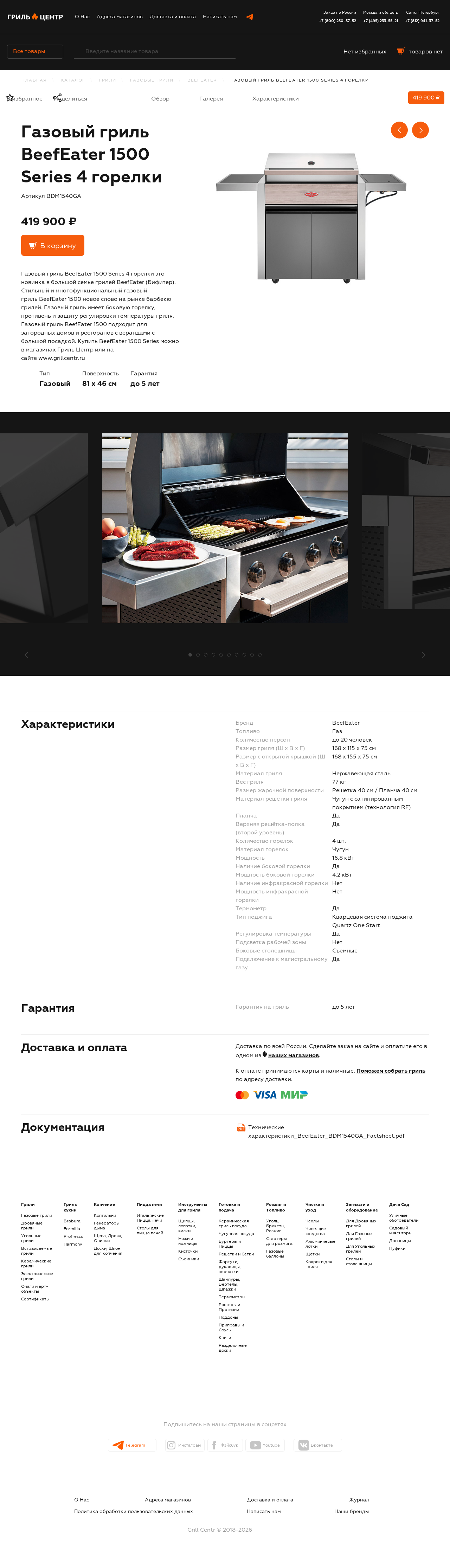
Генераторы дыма (107, 1225)
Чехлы (312, 1221)
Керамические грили (36, 1263)
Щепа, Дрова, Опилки (108, 1238)
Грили (107, 80)
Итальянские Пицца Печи (150, 1218)
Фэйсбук (231, 1445)
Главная (34, 80)
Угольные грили (31, 1238)
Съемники (188, 1259)
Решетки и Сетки (236, 1254)
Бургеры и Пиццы (230, 1244)
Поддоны (228, 1318)
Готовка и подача (229, 1208)
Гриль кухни (70, 1208)
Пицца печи (149, 1205)
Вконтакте (342, 1445)
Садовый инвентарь (400, 1230)
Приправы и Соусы (231, 1327)
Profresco (73, 1237)
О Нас (82, 16)
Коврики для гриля (319, 1264)
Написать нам (220, 16)
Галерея (211, 99)
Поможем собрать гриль (390, 1071)
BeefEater (202, 80)
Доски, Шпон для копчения (108, 1251)
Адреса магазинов (120, 16)
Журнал (226, 1500)
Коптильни (105, 1216)
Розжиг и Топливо (276, 1208)
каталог (73, 80)
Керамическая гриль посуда (234, 1223)
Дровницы (400, 1241)
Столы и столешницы (359, 1261)
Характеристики (275, 99)
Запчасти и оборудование (362, 1208)
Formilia (72, 1229)
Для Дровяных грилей (361, 1223)
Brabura (72, 1221)
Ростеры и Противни (229, 1307)
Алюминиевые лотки (320, 1244)
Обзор (160, 99)
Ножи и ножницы (187, 1241)
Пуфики (397, 1249)
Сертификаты (35, 1299)
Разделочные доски (233, 1348)
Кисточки (188, 1251)
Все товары (35, 51)
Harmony (73, 1244)
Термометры (232, 1297)
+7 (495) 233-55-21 (380, 21)
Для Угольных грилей (360, 1249)
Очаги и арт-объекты (34, 1289)
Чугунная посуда (236, 1234)
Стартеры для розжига (279, 1241)
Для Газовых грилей (359, 1236)
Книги (225, 1338)
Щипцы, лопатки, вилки (187, 1226)
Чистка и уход (315, 1208)
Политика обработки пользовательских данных (317, 1500)
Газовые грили (151, 80)
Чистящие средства (316, 1231)
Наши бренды (365, 1508)
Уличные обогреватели (403, 1218)
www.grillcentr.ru (61, 358)
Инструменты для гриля (192, 1208)
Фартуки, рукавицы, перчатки (230, 1267)
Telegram (122, 1445)
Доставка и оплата (173, 16)
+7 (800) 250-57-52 (337, 21)
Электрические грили (37, 1276)
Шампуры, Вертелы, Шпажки (229, 1285)
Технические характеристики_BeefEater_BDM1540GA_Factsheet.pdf (326, 1132)
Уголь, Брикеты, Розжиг (275, 1226)
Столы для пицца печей (150, 1230)
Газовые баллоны (275, 1254)
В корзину (58, 246)
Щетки (313, 1254)
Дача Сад (399, 1205)
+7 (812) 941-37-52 (422, 21)
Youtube (285, 1445)
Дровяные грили (32, 1225)
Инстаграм (177, 1445)
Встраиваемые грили (36, 1251)
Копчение (104, 1205)
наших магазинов (293, 1056)
